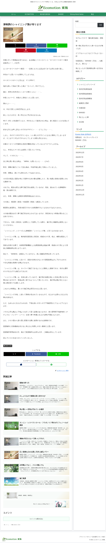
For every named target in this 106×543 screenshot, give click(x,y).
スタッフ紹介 (100, 537)
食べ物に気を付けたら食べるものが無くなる (89, 47)
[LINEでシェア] (36, 46)
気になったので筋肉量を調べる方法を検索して (89, 69)
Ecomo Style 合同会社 (83, 134)
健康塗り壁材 (8, 341)
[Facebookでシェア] (25, 46)
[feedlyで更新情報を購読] (38, 359)
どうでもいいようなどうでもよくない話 (89, 54)
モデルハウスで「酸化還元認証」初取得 (89, 39)
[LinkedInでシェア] (58, 46)
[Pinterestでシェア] (47, 46)
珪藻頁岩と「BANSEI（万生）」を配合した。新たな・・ (89, 62)
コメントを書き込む (36, 519)
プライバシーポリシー (81, 537)
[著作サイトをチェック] (34, 359)
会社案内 (92, 537)
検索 (77, 21)
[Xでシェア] (14, 46)
